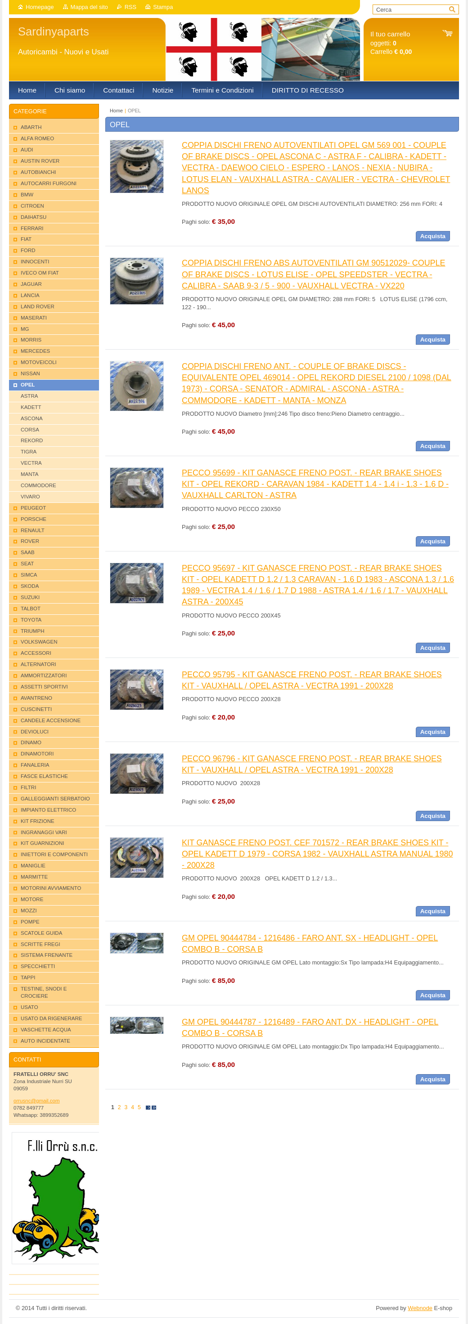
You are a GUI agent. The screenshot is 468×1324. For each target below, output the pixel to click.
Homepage (40, 7)
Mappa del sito (89, 7)
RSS (130, 7)
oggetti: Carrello (391, 43)
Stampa (163, 7)
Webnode (420, 1308)
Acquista (433, 236)
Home (116, 110)
